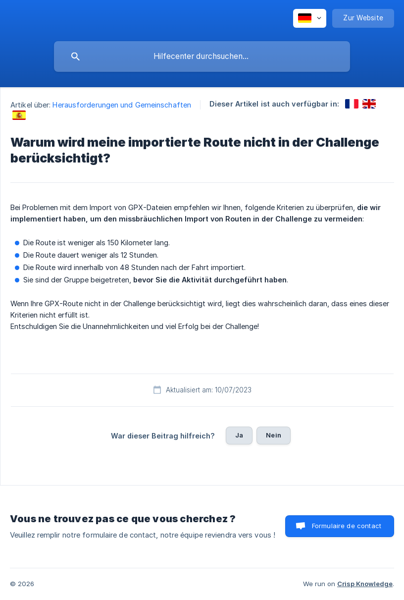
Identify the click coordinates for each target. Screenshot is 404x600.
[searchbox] (202, 56)
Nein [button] (273, 435)
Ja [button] (239, 435)
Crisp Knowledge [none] (365, 584)
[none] (309, 18)
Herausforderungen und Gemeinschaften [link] (121, 105)
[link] (351, 104)
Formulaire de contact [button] (346, 526)
